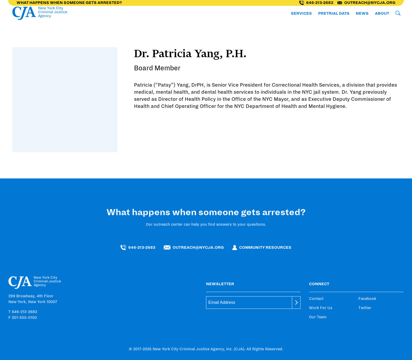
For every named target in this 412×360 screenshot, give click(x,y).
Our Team (318, 317)
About (382, 13)
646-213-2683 (316, 3)
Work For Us (320, 308)
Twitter (364, 308)
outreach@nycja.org (366, 3)
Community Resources (261, 247)
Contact (316, 299)
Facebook (367, 299)
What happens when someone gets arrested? (69, 3)
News (362, 13)
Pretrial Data (333, 13)
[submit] (296, 302)
